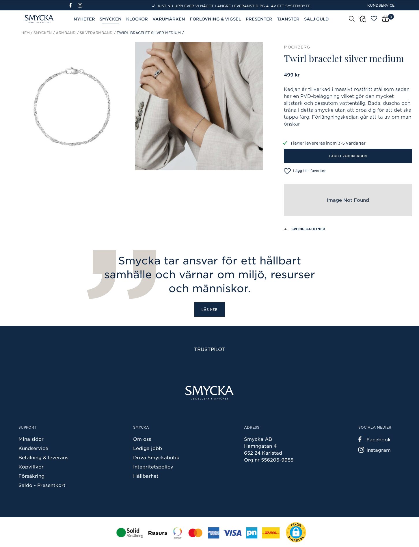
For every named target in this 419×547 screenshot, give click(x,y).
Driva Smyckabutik (156, 457)
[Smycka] (209, 392)
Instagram (374, 450)
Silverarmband (96, 32)
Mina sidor (31, 439)
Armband (66, 32)
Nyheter (84, 18)
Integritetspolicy (153, 466)
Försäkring (31, 476)
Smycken (111, 18)
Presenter (259, 18)
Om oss (142, 439)
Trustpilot (209, 349)
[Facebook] (73, 5)
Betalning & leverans (43, 457)
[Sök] (352, 18)
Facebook (374, 439)
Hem (25, 32)
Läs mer (210, 309)
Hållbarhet (146, 476)
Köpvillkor (31, 466)
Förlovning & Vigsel (215, 18)
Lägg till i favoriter (305, 171)
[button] (296, 532)
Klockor (137, 18)
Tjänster (288, 18)
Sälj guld (316, 18)
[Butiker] (362, 19)
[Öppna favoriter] (374, 19)
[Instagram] (81, 5)
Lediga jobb (147, 448)
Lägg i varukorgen (348, 155)
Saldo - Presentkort (42, 485)
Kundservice (380, 5)
